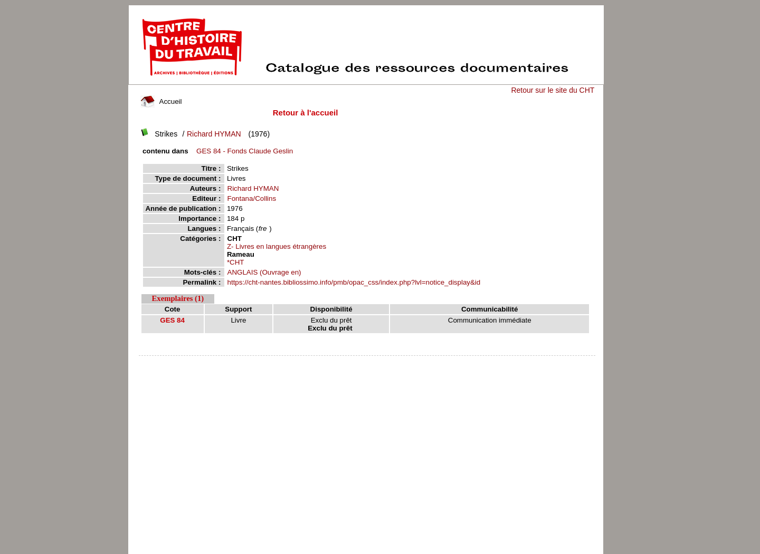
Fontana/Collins (252, 198)
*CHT (235, 262)
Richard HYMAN (214, 134)
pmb (367, 362)
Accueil (161, 101)
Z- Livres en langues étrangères (276, 246)
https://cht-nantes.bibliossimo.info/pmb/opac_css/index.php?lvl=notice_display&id (354, 282)
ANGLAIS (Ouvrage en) (264, 272)
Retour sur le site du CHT (552, 90)
